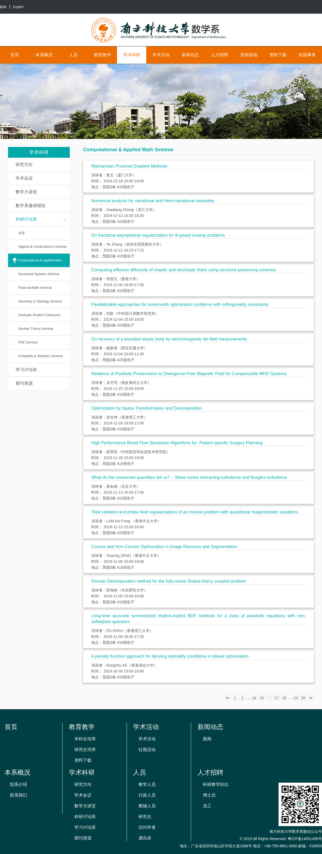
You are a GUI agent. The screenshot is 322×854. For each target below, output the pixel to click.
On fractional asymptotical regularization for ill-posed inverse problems (158, 235)
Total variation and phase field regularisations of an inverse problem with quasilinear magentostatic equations (194, 512)
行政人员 (147, 795)
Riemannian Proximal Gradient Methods (129, 166)
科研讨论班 (41, 219)
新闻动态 (190, 55)
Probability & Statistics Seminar (40, 356)
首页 (14, 55)
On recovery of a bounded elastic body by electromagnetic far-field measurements (169, 339)
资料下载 (278, 55)
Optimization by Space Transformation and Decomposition (146, 408)
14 (254, 698)
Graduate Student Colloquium (39, 315)
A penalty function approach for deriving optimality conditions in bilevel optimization (169, 656)
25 (303, 698)
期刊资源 (24, 383)
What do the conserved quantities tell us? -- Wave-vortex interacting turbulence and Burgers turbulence (189, 477)
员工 (207, 806)
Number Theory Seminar (35, 329)
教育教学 (102, 55)
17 (277, 698)
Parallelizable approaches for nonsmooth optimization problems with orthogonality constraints (180, 304)
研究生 (144, 816)
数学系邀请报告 (31, 205)
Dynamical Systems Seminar (38, 274)
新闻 (207, 739)
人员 (73, 55)
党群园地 (248, 55)
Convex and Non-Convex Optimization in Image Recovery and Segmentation (164, 546)
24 (296, 698)
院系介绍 (18, 784)
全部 (21, 233)
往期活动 (147, 749)
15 (261, 698)
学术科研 (131, 55)
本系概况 (44, 55)
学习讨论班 (26, 369)
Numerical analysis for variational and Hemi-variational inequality (152, 200)
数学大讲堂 (26, 192)
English (18, 7)
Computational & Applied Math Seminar (44, 260)
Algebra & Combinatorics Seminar (42, 247)
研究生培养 (85, 749)
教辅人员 (147, 806)
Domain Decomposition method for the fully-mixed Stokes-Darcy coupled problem (168, 581)
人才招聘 (219, 55)
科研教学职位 (216, 784)
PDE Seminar (28, 342)
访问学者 (147, 827)
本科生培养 (85, 739)
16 (269, 698)
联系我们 (18, 795)
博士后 (209, 795)
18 (284, 698)
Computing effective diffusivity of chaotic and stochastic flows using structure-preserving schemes (183, 270)
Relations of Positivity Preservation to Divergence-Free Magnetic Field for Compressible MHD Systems (189, 373)
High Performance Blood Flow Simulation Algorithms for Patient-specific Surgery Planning (177, 443)
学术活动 (161, 55)
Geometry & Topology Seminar (40, 301)
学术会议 (24, 178)
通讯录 (144, 838)
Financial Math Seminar (35, 288)
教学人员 (147, 784)
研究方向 (24, 164)
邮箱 (3, 7)
